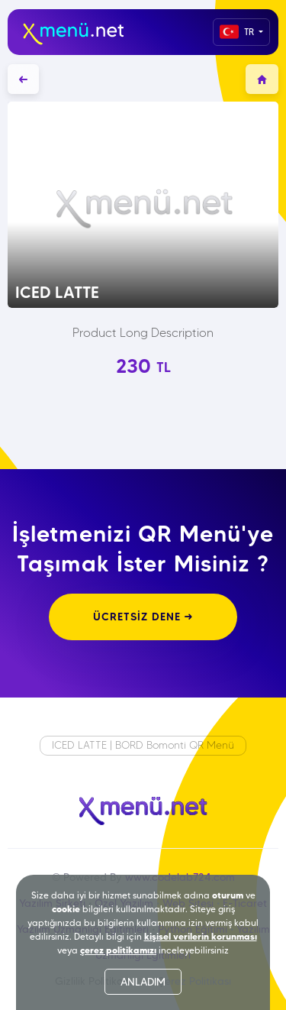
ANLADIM (143, 982)
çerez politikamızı (118, 950)
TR (238, 31)
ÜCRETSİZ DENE (143, 616)
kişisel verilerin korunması (200, 936)
